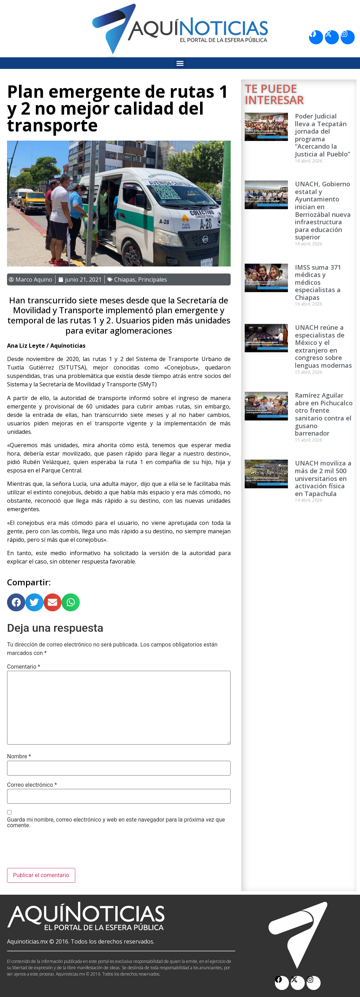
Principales (152, 279)
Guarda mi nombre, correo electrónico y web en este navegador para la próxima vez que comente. (116, 822)
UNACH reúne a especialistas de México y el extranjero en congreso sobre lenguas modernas (323, 346)
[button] (180, 63)
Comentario (23, 667)
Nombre (19, 756)
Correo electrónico (32, 785)
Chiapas (124, 279)
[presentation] (60, 850)
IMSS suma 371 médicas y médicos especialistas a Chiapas (318, 282)
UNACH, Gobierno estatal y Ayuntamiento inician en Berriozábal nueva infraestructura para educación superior (323, 210)
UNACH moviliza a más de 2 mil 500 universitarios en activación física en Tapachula (323, 478)
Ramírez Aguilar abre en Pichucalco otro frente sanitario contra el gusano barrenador (324, 414)
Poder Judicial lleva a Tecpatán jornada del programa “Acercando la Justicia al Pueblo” (322, 135)
